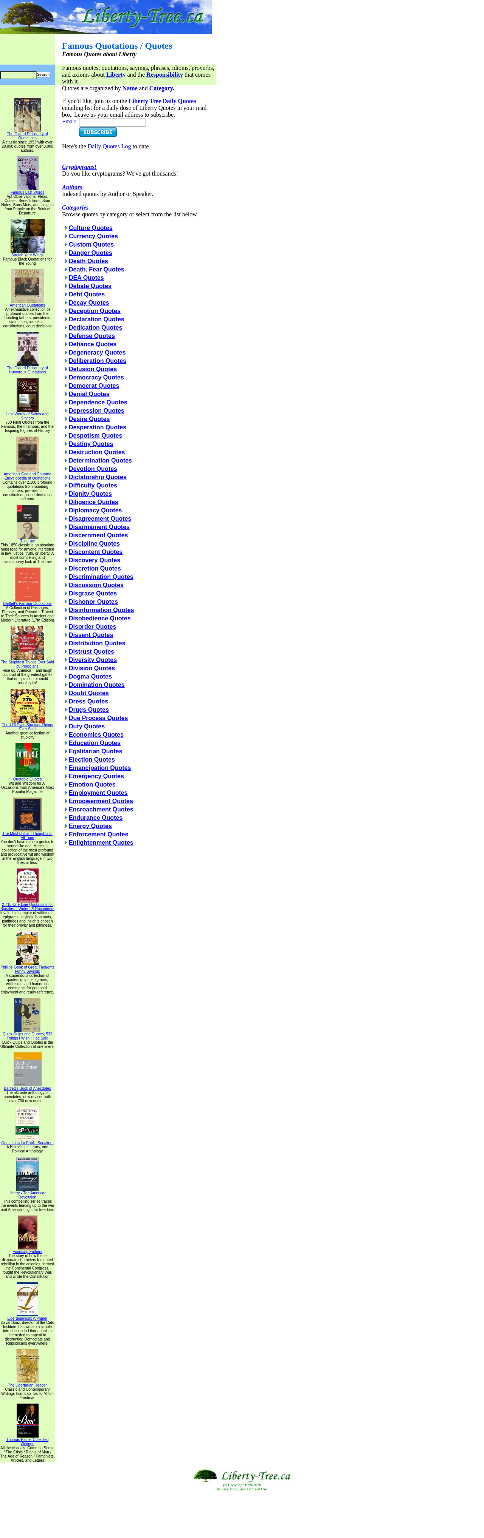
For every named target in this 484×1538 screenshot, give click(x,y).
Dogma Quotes (90, 676)
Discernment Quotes (98, 535)
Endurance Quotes (96, 818)
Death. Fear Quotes (96, 269)
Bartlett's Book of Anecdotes (27, 1087)
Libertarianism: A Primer (27, 1316)
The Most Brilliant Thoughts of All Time (27, 834)
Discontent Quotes (96, 552)
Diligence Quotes (93, 502)
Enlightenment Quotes (101, 842)
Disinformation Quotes (101, 610)
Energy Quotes (90, 826)
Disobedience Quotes (100, 618)
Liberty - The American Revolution (27, 1193)
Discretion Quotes (95, 568)
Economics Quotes (96, 734)
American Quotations (27, 303)
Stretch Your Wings (28, 253)
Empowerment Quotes (101, 801)
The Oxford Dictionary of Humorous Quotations (27, 368)
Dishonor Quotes (93, 602)
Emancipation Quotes (100, 768)
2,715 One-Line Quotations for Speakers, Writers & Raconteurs (27, 905)
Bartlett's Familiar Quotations (27, 602)
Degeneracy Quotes (97, 352)
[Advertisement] (242, 1515)
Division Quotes (92, 668)
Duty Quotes (87, 726)
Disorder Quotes (92, 626)
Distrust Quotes (91, 651)
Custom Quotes (91, 244)
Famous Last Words (27, 190)
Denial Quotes (89, 394)
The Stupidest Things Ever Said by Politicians (27, 662)
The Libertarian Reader (27, 1383)
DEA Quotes (86, 278)
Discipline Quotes (94, 543)
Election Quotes (92, 759)
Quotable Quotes (27, 777)
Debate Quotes (90, 286)
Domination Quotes (97, 685)
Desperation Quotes (97, 427)
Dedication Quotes (95, 327)
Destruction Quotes (97, 452)
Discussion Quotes (96, 585)
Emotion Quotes (92, 784)
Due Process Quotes (98, 718)
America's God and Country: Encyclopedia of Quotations (27, 474)
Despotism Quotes (95, 435)
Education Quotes (95, 743)
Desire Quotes (89, 419)
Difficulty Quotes (93, 485)
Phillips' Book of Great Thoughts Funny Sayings (27, 967)
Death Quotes (88, 261)
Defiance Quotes (92, 344)
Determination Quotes (100, 460)
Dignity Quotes (90, 494)
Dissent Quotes (91, 635)
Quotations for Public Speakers (28, 1141)
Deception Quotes (95, 311)
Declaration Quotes (96, 319)
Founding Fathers (27, 1250)
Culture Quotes (91, 228)
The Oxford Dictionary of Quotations (27, 134)
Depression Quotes (96, 410)
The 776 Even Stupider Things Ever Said (27, 725)
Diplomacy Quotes (95, 510)
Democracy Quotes (96, 377)
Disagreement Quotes (100, 518)
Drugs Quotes (89, 710)
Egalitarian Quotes (95, 751)
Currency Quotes (93, 236)
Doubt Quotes (89, 693)
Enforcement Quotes (98, 834)
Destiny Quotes (91, 444)
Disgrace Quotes (93, 593)
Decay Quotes (89, 302)
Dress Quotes (88, 701)
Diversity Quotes (93, 660)
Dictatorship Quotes (98, 477)
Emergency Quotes (96, 776)
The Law (28, 539)
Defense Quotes (92, 336)
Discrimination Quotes (101, 577)
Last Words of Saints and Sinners (27, 414)
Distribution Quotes (97, 643)
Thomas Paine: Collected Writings (27, 1440)
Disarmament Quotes (99, 527)
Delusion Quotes (93, 369)
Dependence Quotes (98, 402)
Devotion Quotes (93, 469)
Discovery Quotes (94, 560)
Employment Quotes (98, 793)
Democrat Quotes (94, 386)
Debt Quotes (87, 294)
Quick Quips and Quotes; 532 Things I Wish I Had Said (27, 1034)
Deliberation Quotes (97, 361)
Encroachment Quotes (101, 809)
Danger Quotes (90, 253)
